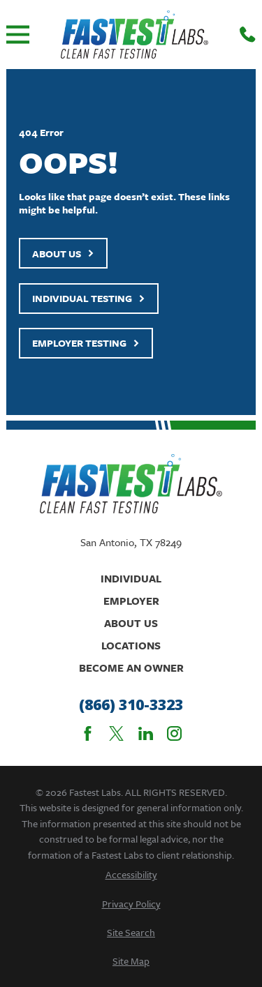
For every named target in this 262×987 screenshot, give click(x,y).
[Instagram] (174, 733)
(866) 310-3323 (131, 705)
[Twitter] (116, 733)
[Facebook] (87, 733)
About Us (63, 253)
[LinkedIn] (145, 733)
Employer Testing (86, 343)
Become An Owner (131, 667)
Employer (131, 600)
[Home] (134, 34)
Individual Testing (88, 298)
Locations (131, 645)
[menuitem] (130, 874)
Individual (131, 578)
